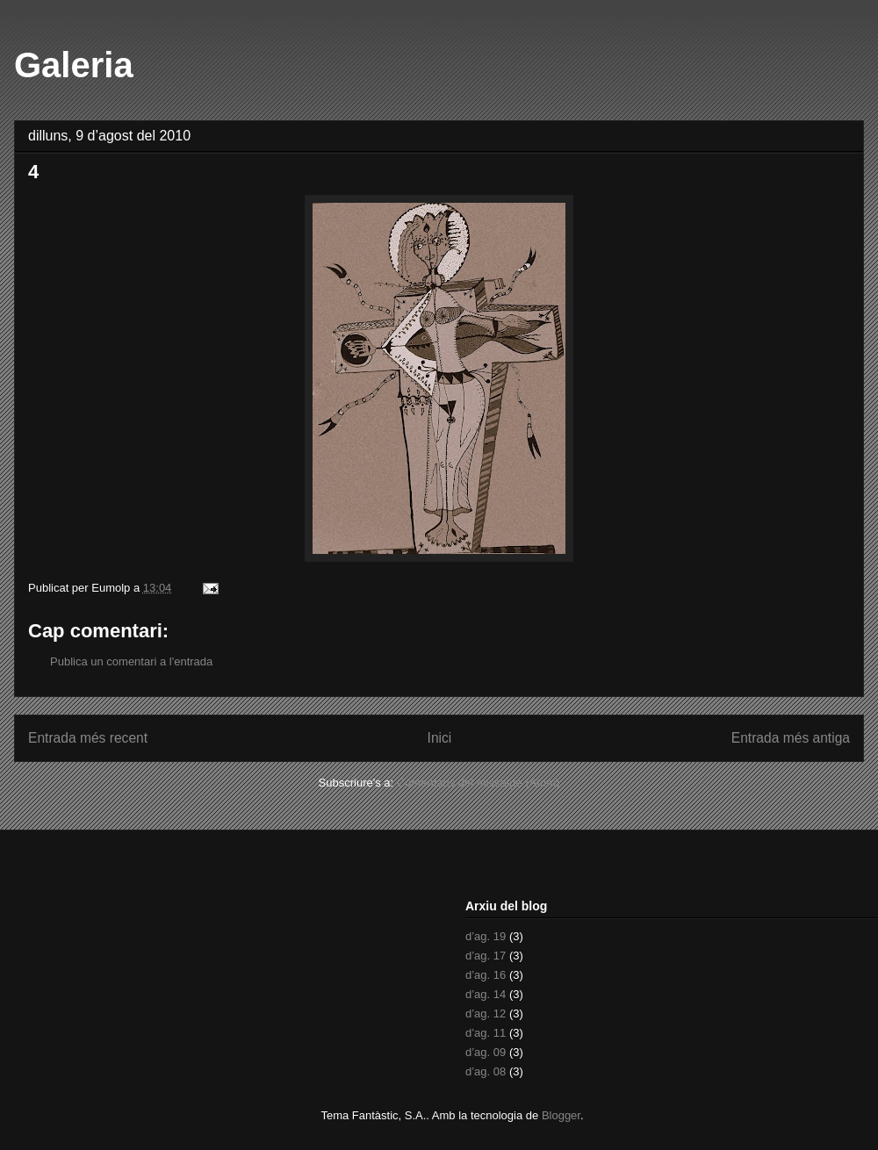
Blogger (561, 1115)
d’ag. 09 (485, 1052)
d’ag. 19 (485, 936)
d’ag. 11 (485, 1032)
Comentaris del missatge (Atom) (478, 782)
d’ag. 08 (485, 1071)
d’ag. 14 (485, 994)
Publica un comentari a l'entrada (131, 661)
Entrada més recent (88, 737)
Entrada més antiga (790, 737)
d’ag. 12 (485, 1013)
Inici (440, 737)
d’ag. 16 (485, 974)
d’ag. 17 (485, 955)
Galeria (73, 65)
